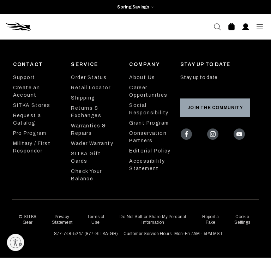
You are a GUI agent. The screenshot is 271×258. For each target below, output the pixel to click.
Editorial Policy (149, 151)
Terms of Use (95, 219)
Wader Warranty (92, 143)
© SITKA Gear (27, 219)
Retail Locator (90, 87)
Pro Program (29, 133)
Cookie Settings (242, 219)
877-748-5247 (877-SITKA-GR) (86, 233)
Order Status (89, 77)
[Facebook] (187, 135)
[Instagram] (214, 135)
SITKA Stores (31, 105)
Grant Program (149, 123)
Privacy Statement (62, 219)
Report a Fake (210, 219)
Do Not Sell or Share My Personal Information (153, 219)
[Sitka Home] (71, 27)
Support (24, 77)
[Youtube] (240, 135)
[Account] (245, 26)
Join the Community (215, 107)
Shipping (83, 98)
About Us (142, 77)
